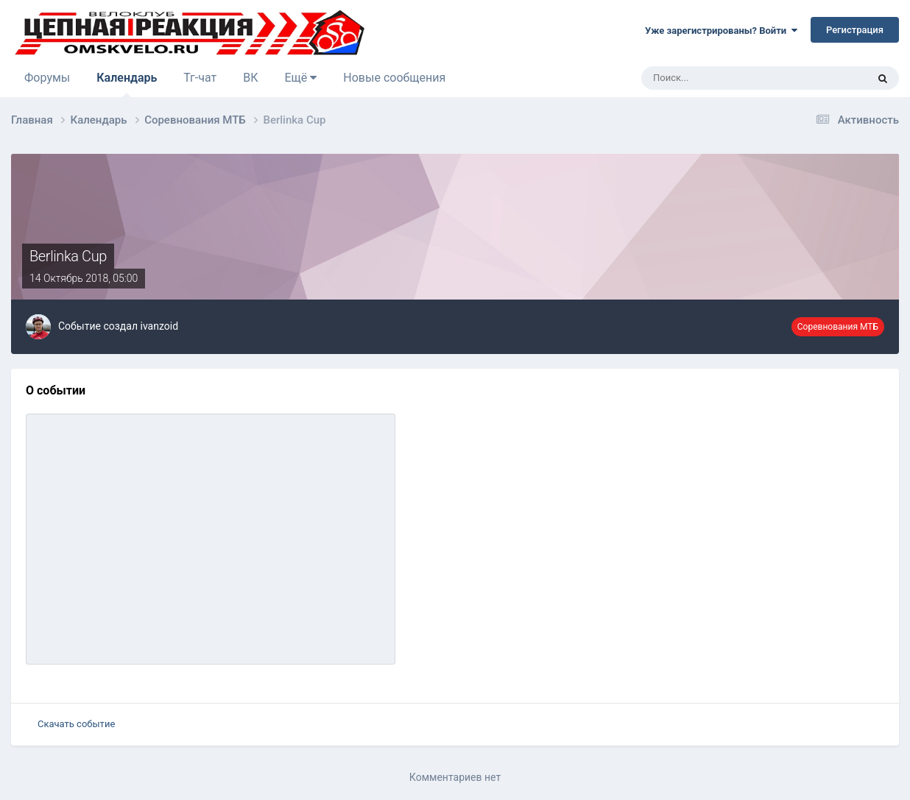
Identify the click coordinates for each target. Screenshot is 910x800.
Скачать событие (76, 723)
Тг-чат (199, 78)
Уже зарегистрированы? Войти (721, 30)
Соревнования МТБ (837, 327)
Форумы (47, 78)
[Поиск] (713, 78)
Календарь (126, 84)
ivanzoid (159, 326)
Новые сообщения (394, 78)
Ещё (300, 78)
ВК (250, 78)
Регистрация (854, 29)
